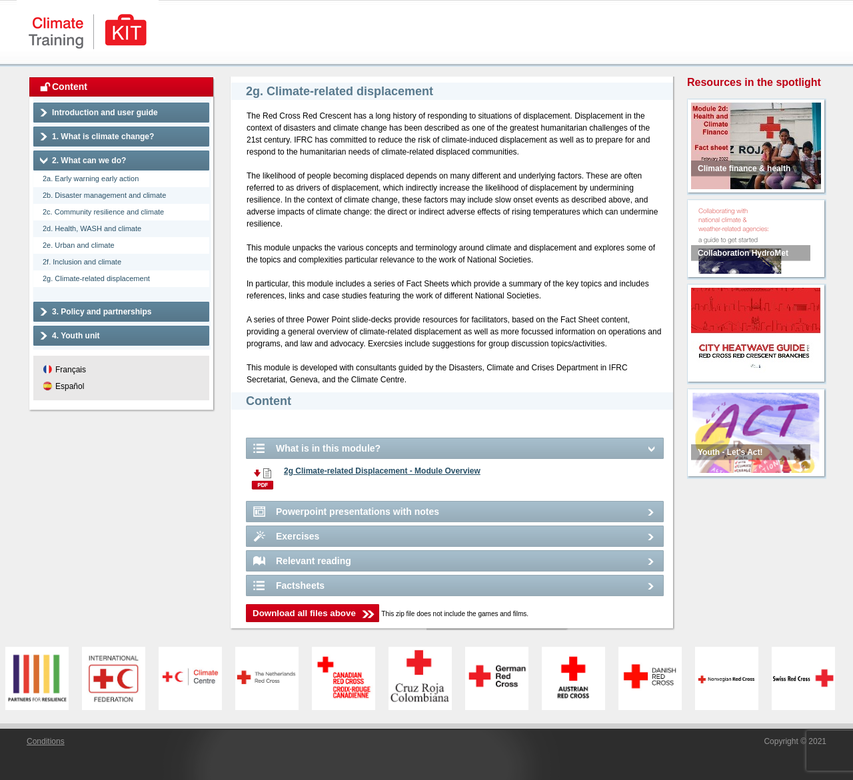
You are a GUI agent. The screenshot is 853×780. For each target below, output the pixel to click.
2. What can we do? (89, 160)
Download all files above (304, 613)
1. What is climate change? (103, 136)
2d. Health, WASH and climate (92, 228)
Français (70, 369)
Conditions (46, 741)
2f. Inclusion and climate (82, 262)
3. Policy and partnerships (101, 311)
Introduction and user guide (105, 112)
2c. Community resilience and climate (103, 212)
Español (69, 386)
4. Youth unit (76, 335)
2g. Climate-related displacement (96, 278)
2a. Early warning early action (91, 179)
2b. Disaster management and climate (104, 195)
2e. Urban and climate (79, 245)
